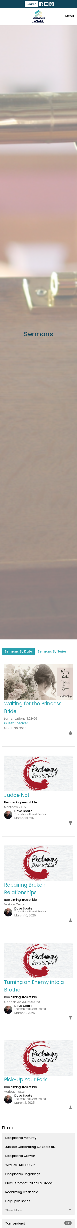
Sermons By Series (52, 651)
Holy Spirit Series (17, 1201)
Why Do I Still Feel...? (20, 1165)
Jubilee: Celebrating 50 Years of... (30, 1147)
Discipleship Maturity (20, 1138)
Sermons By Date (18, 651)
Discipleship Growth (20, 1156)
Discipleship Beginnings (22, 1174)
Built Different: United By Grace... (29, 1183)
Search (31, 4)
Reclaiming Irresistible (21, 1192)
